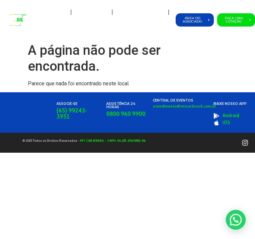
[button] (236, 220)
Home (59, 12)
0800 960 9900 (125, 113)
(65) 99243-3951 (71, 113)
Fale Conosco (154, 27)
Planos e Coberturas (140, 12)
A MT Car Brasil (91, 12)
